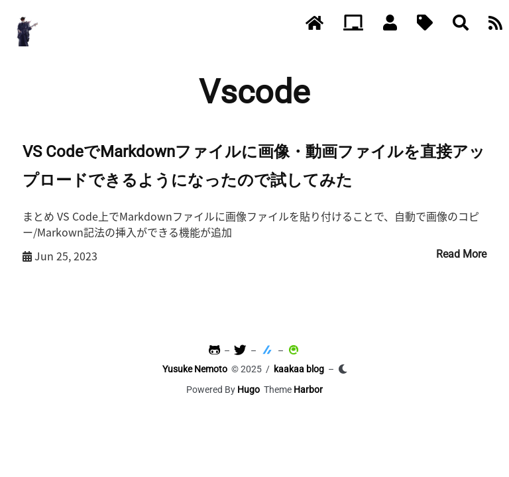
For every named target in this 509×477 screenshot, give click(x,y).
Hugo (248, 389)
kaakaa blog (299, 369)
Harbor (308, 389)
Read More (461, 254)
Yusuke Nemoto (194, 369)
